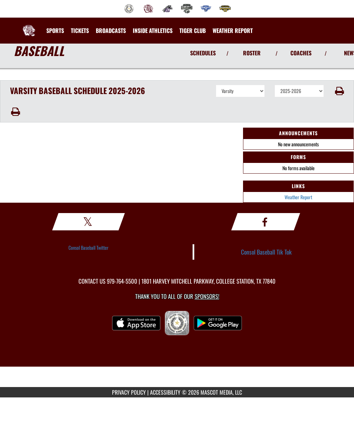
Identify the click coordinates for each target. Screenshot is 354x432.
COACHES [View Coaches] (300, 52)
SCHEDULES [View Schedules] (203, 52)
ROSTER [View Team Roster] (252, 52)
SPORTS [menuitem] (55, 30)
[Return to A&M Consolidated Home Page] (29, 26)
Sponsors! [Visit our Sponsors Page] (207, 296)
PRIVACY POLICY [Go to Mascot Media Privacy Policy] (129, 392)
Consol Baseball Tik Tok (266, 251)
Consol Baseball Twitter (88, 247)
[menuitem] (129, 8)
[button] (339, 91)
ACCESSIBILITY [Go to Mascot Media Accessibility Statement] (165, 392)
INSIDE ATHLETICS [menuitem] (153, 30)
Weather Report (298, 197)
